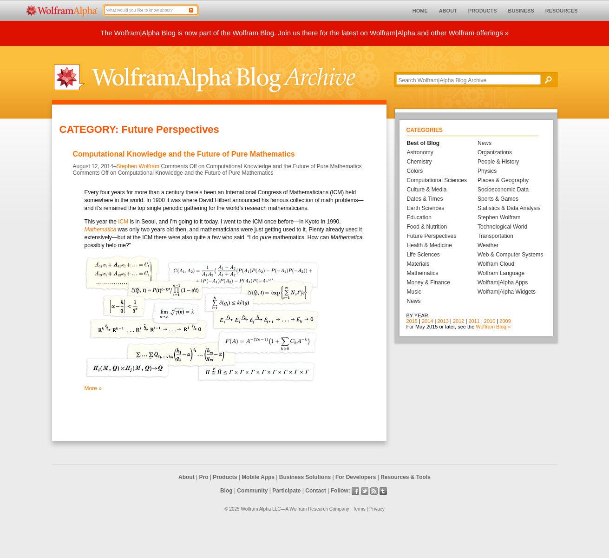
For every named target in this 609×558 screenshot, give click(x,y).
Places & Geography (503, 180)
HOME (420, 10)
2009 (505, 321)
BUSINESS (521, 10)
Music (414, 292)
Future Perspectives (432, 236)
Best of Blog (423, 143)
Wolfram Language (501, 273)
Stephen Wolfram (138, 166)
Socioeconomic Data (503, 189)
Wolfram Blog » (493, 326)
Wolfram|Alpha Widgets (507, 292)
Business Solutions (305, 477)
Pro (204, 477)
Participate (286, 490)
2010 (489, 321)
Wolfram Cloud (496, 264)
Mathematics (423, 273)
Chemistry (419, 161)
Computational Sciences (437, 180)
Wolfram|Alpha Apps (503, 282)
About (186, 477)
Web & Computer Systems (510, 254)
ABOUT (448, 10)
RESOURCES (561, 10)
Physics (487, 171)
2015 (412, 321)
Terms (359, 509)
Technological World (502, 226)
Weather (488, 245)
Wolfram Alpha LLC (261, 509)
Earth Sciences (426, 208)
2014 (427, 321)
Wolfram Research (308, 509)
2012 (458, 321)
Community (252, 490)
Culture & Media (427, 189)
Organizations (495, 152)
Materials (418, 264)
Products (225, 477)
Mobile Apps (258, 477)
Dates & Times (425, 199)
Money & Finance (428, 282)
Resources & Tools (405, 477)
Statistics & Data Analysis (509, 208)
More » (93, 388)
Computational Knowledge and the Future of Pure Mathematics (184, 154)
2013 (442, 321)
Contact (315, 490)
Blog (226, 490)
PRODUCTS (482, 10)
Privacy (377, 509)
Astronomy (420, 152)
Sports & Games (498, 199)
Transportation (495, 236)
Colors (415, 171)
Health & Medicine (429, 245)
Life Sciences (423, 254)
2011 (473, 321)
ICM (123, 221)
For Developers (355, 477)
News (414, 301)
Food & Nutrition (427, 226)
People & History (498, 161)
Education (419, 217)
